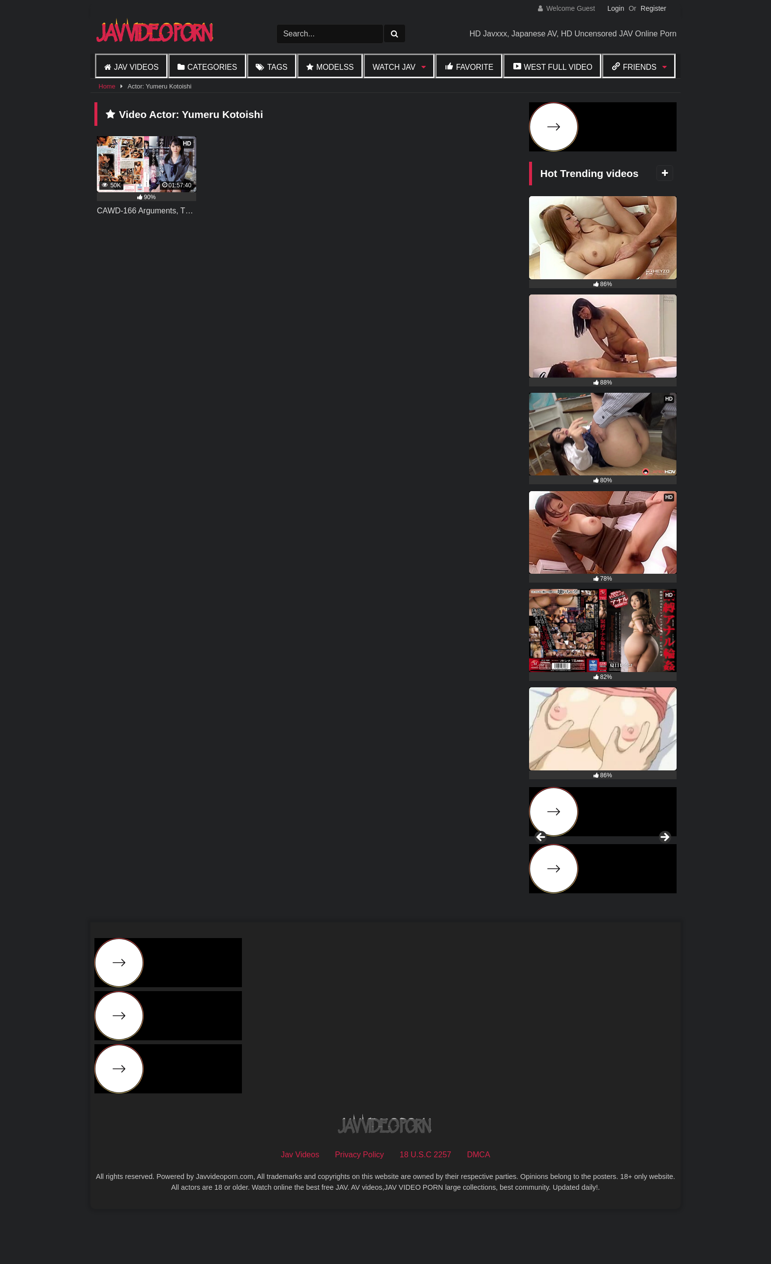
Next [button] (664, 864)
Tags (277, 67)
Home (106, 86)
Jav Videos (136, 67)
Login (615, 8)
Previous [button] (541, 864)
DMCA (478, 1208)
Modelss (335, 67)
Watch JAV (394, 67)
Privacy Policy (359, 1208)
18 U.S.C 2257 (425, 1208)
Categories (212, 67)
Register (653, 8)
